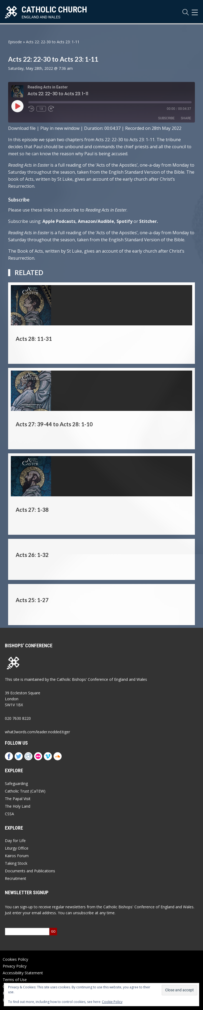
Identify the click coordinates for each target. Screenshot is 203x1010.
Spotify (124, 221)
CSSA (9, 813)
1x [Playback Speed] (41, 109)
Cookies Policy (15, 959)
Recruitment (15, 878)
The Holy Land (17, 806)
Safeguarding (16, 783)
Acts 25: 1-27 (32, 600)
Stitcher (148, 221)
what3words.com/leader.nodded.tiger (37, 731)
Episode (15, 41)
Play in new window (59, 128)
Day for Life (15, 840)
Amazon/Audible (96, 221)
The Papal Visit (18, 798)
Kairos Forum (17, 855)
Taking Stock (16, 863)
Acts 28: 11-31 (34, 338)
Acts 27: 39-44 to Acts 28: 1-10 (54, 424)
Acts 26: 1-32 (32, 555)
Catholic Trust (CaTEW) (25, 791)
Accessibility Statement (23, 972)
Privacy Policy (14, 966)
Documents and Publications (30, 870)
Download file (22, 128)
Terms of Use (15, 979)
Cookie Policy (112, 1001)
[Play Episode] (17, 106)
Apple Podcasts (58, 221)
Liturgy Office (16, 848)
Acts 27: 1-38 (32, 509)
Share (186, 118)
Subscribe (166, 118)
